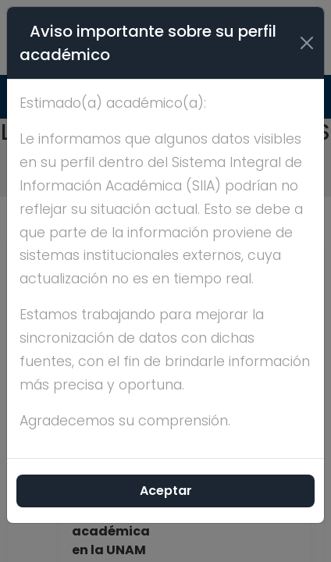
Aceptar (166, 491)
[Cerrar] (306, 42)
